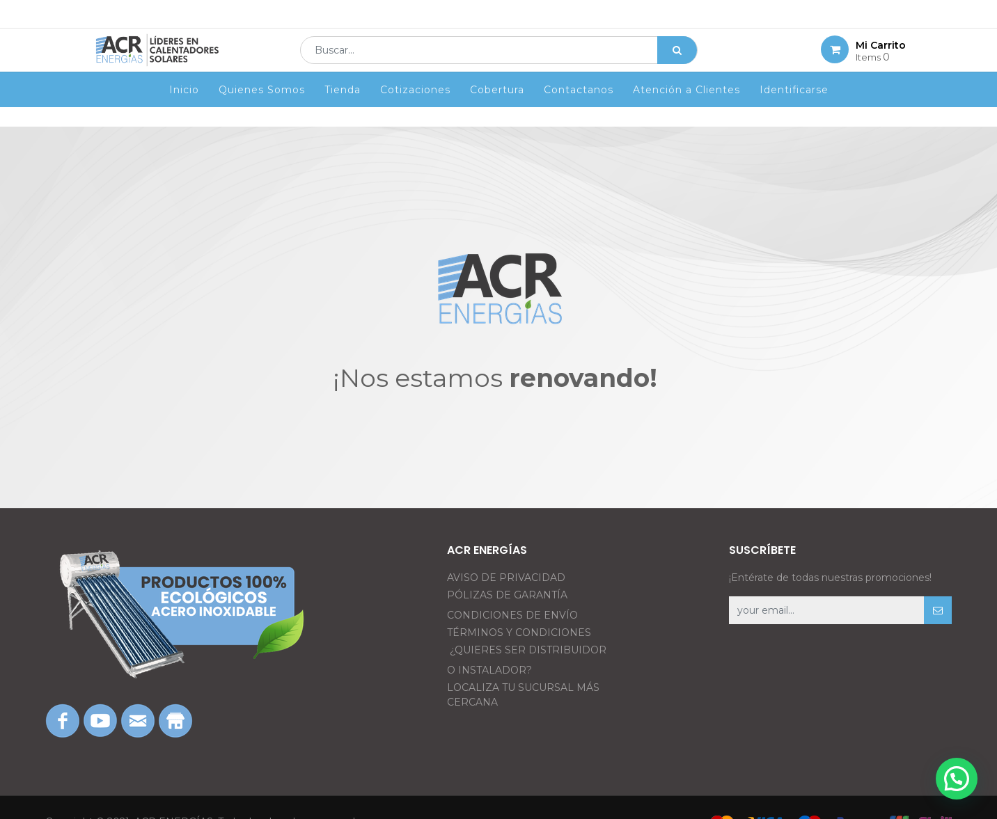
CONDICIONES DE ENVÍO (512, 615)
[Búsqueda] (677, 60)
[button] (938, 610)
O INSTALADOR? (489, 670)
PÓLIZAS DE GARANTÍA (507, 595)
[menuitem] (184, 109)
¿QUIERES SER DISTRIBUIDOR (528, 650)
